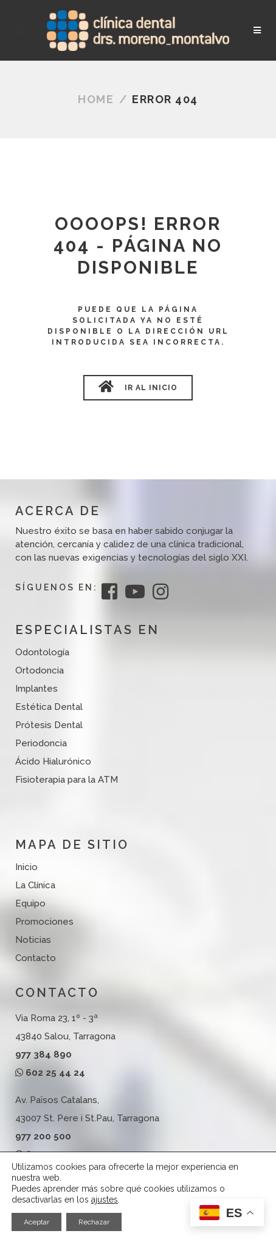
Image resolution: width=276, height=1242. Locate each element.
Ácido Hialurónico (53, 761)
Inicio (26, 867)
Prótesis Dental (49, 725)
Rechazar (93, 1222)
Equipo (30, 903)
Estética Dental (49, 706)
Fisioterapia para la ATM (66, 779)
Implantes (36, 688)
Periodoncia (41, 743)
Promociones (44, 921)
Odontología (42, 652)
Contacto (35, 958)
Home (96, 99)
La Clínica (35, 885)
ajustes (104, 1199)
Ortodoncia (39, 670)
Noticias (33, 939)
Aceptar (36, 1222)
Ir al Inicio (138, 386)
